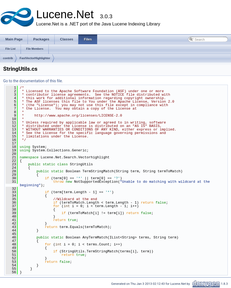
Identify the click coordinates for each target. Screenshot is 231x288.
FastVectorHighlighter (35, 58)
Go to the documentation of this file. (33, 81)
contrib (8, 58)
